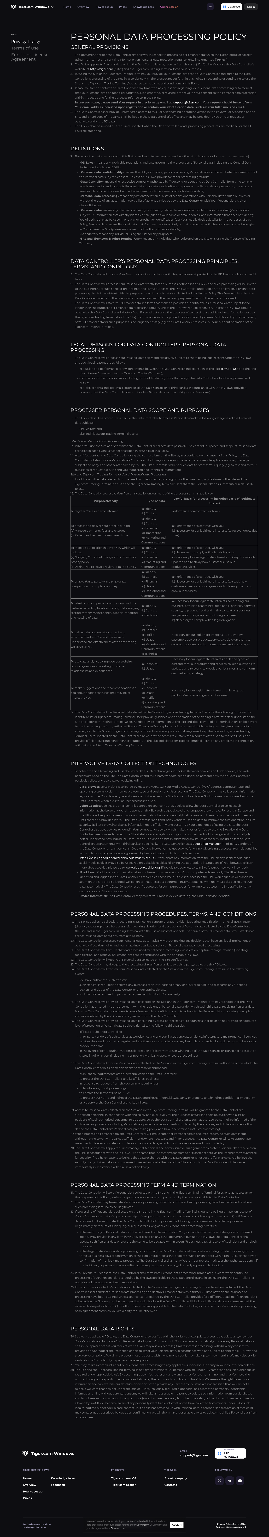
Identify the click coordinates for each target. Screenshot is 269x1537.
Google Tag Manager (206, 843)
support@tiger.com (187, 102)
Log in (251, 6)
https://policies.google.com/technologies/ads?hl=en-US (118, 858)
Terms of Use (229, 368)
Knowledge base (143, 6)
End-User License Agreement (30, 57)
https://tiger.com (101, 69)
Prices (123, 6)
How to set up (104, 6)
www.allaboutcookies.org (143, 867)
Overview (83, 6)
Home (67, 6)
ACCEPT (177, 1524)
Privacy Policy (224, 1524)
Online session (169, 6)
